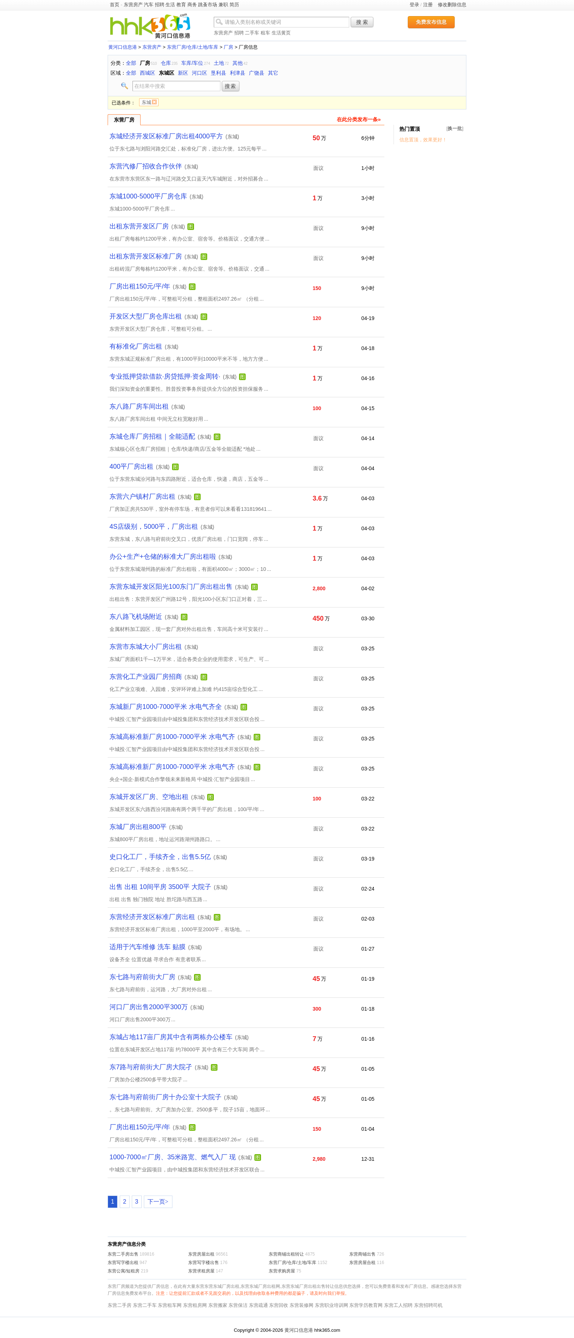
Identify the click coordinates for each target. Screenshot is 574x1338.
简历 (234, 4)
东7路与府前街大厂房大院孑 (150, 1067)
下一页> (158, 1201)
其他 (237, 63)
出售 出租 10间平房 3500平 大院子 (160, 887)
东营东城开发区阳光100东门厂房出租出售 (170, 586)
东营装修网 (301, 1305)
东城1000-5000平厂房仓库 (148, 196)
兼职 (223, 4)
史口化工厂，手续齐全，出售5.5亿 (160, 857)
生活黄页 (281, 33)
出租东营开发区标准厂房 (145, 256)
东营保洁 (237, 1305)
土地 (219, 63)
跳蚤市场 (207, 4)
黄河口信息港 (122, 47)
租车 (265, 33)
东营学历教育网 (366, 1305)
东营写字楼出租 (123, 1262)
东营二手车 (145, 1305)
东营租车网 (170, 1305)
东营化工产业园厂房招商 (145, 676)
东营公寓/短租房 (123, 1271)
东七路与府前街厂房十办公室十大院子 (165, 1097)
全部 (131, 63)
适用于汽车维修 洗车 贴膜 (147, 947)
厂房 (228, 47)
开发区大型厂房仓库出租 (145, 316)
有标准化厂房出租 (135, 346)
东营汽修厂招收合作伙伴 (145, 166)
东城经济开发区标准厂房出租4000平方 (166, 136)
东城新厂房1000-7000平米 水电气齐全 (165, 706)
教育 (181, 4)
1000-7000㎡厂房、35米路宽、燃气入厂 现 (172, 1157)
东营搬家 (217, 1305)
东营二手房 (119, 1305)
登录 (414, 4)
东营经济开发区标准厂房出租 (152, 917)
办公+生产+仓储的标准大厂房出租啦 (162, 556)
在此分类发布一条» (359, 119)
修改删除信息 (452, 4)
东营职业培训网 (331, 1305)
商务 (192, 4)
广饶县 (256, 73)
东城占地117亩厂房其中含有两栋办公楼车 (170, 1037)
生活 (170, 4)
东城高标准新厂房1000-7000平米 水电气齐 (172, 736)
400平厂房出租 (131, 466)
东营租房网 (195, 1305)
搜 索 (362, 22)
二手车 (252, 33)
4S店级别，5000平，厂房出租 (153, 526)
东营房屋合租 (362, 1262)
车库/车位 (192, 63)
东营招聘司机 (428, 1305)
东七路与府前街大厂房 (142, 977)
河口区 (199, 73)
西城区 (147, 73)
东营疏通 (258, 1305)
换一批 (455, 128)
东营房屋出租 (201, 1254)
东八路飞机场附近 (135, 616)
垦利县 (218, 73)
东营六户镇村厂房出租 (142, 496)
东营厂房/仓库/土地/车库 (193, 47)
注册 (428, 4)
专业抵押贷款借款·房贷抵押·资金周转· (164, 376)
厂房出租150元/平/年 (139, 286)
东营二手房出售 (123, 1254)
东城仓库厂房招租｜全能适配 (152, 436)
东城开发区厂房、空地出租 (149, 796)
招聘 (159, 4)
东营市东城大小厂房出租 (145, 646)
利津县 (237, 73)
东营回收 (278, 1305)
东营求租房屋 (201, 1271)
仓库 (166, 63)
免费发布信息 (431, 22)
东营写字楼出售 (203, 1262)
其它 (273, 73)
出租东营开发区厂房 (139, 226)
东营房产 (133, 4)
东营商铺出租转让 (286, 1254)
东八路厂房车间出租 (139, 406)
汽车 (148, 4)
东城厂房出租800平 (138, 826)
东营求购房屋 (282, 1271)
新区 (183, 73)
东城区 (166, 73)
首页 (114, 4)
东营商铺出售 (362, 1254)
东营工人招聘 (398, 1305)
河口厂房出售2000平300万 (148, 1007)
